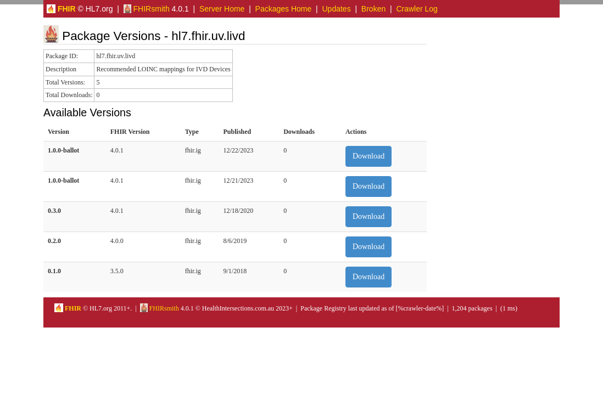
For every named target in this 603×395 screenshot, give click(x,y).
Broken (373, 8)
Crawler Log (416, 8)
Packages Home (283, 8)
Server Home (221, 8)
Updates (336, 8)
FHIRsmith (147, 8)
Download (368, 156)
